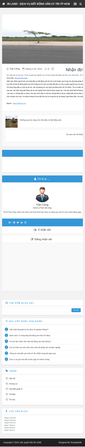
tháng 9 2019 (8, 421)
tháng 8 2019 (8, 423)
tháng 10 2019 (9, 418)
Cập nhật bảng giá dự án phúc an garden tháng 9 (28, 330)
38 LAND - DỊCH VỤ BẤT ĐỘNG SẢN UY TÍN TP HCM (38, 3)
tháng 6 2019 (8, 428)
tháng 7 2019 (8, 426)
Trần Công (14, 69)
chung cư (13, 384)
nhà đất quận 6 (15, 389)
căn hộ (12, 379)
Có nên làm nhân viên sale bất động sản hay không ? (30, 342)
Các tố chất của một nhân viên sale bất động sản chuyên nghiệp (34, 348)
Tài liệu (12, 395)
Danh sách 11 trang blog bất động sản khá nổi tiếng (29, 336)
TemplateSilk (76, 443)
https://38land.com (19, 104)
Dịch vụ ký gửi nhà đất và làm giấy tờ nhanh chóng (29, 360)
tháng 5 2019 (8, 430)
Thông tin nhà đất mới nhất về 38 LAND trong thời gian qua (32, 354)
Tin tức (12, 400)
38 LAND (37, 443)
